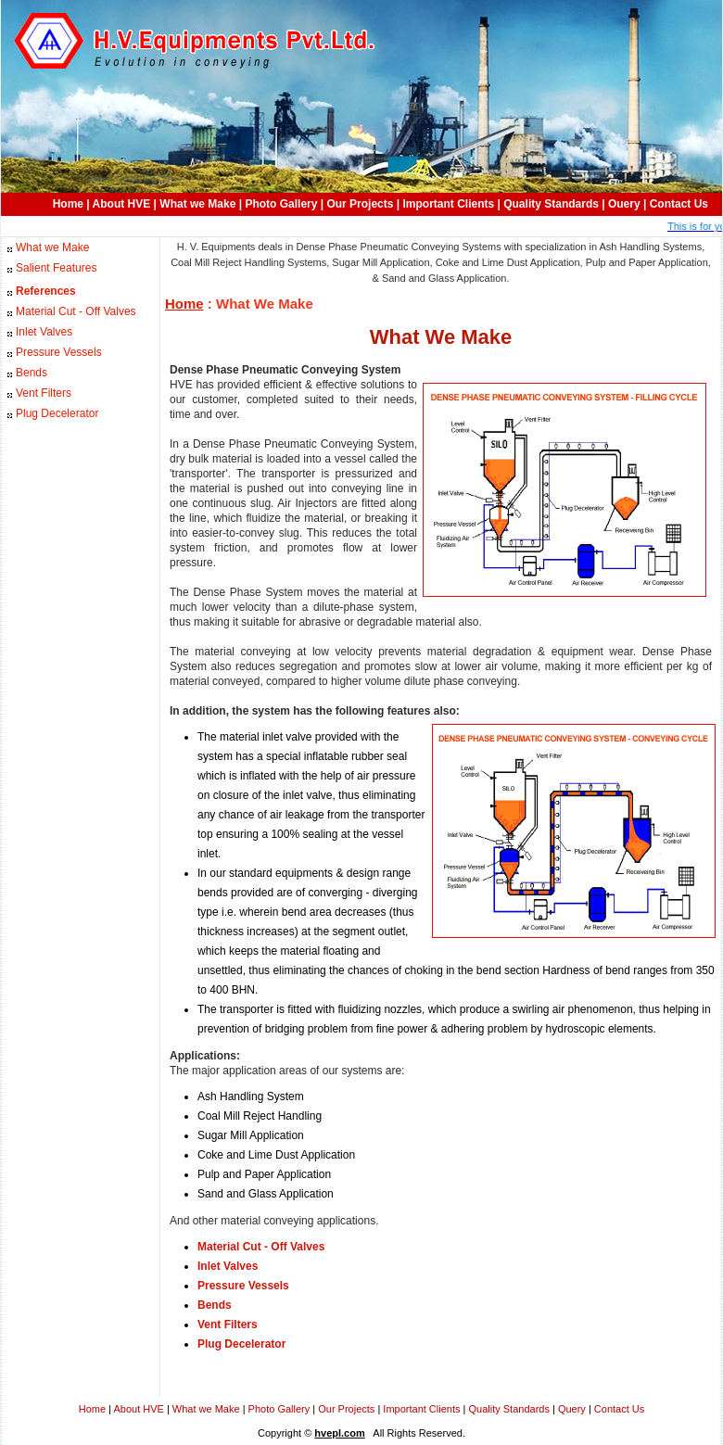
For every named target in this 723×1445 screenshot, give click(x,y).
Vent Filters (43, 393)
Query (572, 1408)
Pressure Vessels (59, 352)
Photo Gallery (281, 203)
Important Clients (449, 203)
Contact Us (679, 203)
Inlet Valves (44, 331)
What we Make (197, 203)
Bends (31, 372)
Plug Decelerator (57, 413)
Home (68, 203)
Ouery (624, 203)
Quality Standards (551, 203)
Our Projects (359, 203)
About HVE (122, 203)
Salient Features (56, 267)
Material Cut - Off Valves (76, 311)
